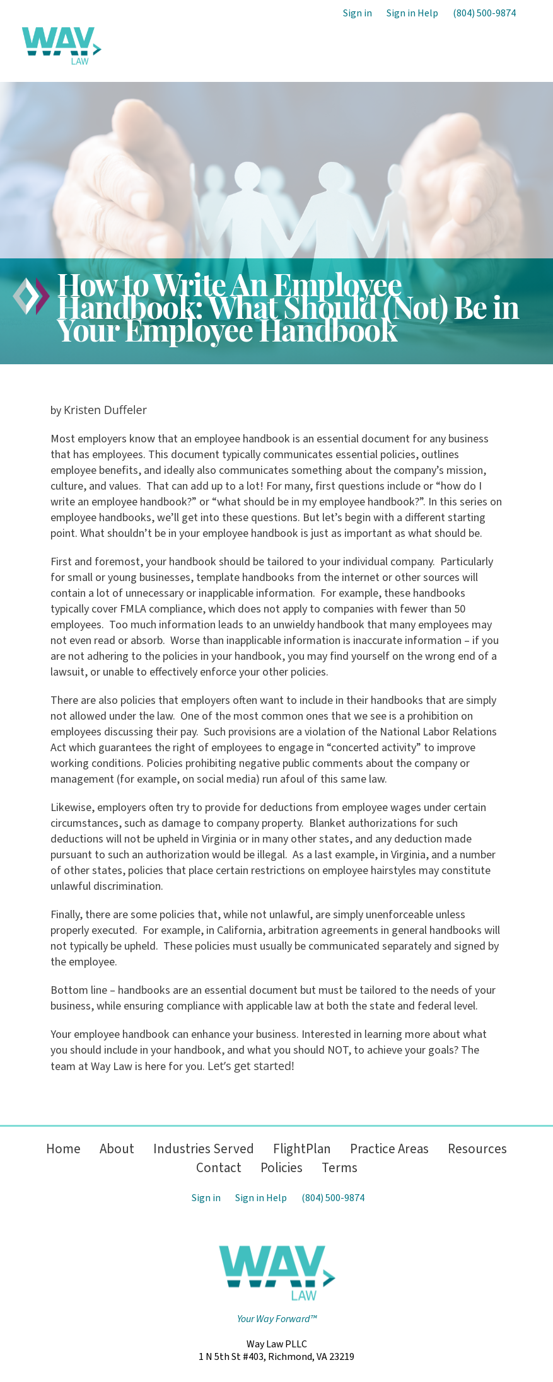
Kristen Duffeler (105, 409)
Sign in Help (412, 13)
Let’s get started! (250, 1065)
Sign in (357, 13)
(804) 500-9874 (484, 13)
